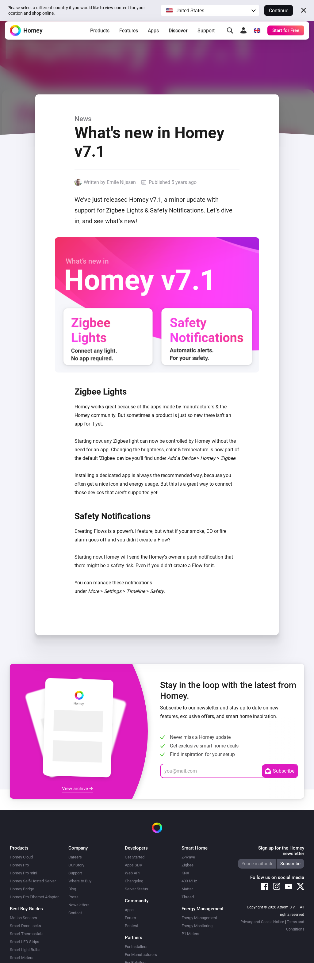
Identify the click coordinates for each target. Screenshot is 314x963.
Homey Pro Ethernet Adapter (34, 897)
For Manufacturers (141, 954)
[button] (210, 10)
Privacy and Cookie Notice (262, 922)
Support (206, 35)
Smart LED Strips (24, 941)
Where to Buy (79, 881)
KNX (185, 873)
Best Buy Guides (26, 908)
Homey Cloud (21, 857)
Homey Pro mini (23, 873)
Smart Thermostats (27, 933)
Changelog (134, 881)
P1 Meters (190, 933)
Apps (153, 35)
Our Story (76, 865)
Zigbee (187, 865)
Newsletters (79, 905)
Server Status (136, 889)
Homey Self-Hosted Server (33, 881)
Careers (75, 857)
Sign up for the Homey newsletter (281, 850)
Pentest (131, 925)
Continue (278, 10)
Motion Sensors (23, 917)
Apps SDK (133, 865)
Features (128, 35)
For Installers (136, 946)
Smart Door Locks (25, 925)
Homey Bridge (22, 889)
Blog (72, 889)
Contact (75, 913)
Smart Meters (21, 957)
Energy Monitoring (197, 925)
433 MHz (189, 881)
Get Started (134, 857)
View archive (77, 788)
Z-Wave (188, 857)
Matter (187, 889)
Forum (130, 917)
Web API (132, 873)
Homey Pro (19, 865)
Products (99, 35)
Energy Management (199, 917)
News (83, 119)
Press (73, 897)
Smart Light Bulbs (25, 949)
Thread (188, 897)
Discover (178, 35)
